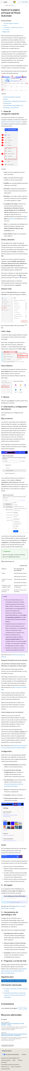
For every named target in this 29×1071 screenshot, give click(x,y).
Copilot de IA (7, 103)
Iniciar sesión (25, 2)
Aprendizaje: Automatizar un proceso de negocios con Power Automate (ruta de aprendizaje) (15, 995)
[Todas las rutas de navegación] (2, 5)
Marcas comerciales (15, 1066)
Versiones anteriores (6, 1060)
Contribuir (20, 1060)
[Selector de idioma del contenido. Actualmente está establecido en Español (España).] (6, 1051)
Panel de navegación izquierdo (12, 97)
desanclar (12, 218)
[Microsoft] (15, 2)
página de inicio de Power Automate (11, 121)
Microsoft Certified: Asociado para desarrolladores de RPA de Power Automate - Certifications (14, 1034)
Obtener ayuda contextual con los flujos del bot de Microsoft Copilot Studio (14, 971)
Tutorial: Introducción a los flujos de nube (14, 981)
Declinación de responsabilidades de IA (10, 1058)
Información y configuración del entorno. (15, 101)
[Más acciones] (26, 5)
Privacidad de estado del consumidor (10, 1064)
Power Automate (9, 5)
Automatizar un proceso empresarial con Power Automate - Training (12, 1024)
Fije (8, 224)
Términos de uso (5, 1066)
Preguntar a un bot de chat (11, 107)
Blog (14, 1060)
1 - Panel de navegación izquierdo (10, 23)
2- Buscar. (4, 25)
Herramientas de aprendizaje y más (13, 105)
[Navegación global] (1, 2)
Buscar (6, 99)
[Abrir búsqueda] (19, 2)
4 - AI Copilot (5, 29)
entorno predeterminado (12, 639)
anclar (25, 218)
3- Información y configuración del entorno (12, 27)
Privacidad (3, 1062)
